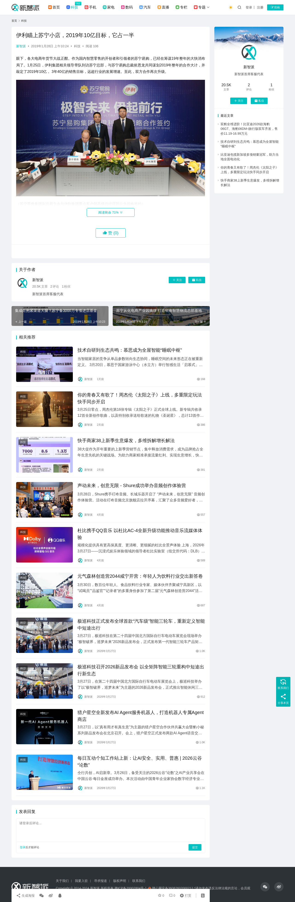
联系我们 (138, 881)
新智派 (21, 46)
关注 (177, 280)
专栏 (181, 7)
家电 (109, 7)
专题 (200, 7)
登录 (249, 7)
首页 (54, 7)
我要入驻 (81, 881)
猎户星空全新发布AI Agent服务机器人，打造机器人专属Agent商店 (140, 716)
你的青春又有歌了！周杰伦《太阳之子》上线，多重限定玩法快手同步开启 (139, 398)
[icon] (265, 886)
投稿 (275, 7)
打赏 (184, 895)
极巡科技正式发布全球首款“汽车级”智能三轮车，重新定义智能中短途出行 (141, 625)
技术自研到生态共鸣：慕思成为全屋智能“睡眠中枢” (129, 350)
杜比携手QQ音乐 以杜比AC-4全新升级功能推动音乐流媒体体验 (139, 534)
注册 (260, 7)
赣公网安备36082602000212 (172, 888)
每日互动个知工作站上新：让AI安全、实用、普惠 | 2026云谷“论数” (139, 762)
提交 (195, 847)
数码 (127, 7)
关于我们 (62, 881)
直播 (163, 7)
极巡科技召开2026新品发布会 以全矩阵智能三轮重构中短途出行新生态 (140, 670)
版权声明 (119, 881)
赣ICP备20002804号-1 (131, 888)
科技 (72, 7)
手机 (90, 7)
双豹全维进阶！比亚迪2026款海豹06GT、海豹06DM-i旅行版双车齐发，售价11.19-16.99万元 (249, 128)
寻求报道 (100, 881)
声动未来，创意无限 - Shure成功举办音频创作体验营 (131, 485)
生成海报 (25, 895)
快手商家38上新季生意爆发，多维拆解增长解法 (126, 440)
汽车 (145, 7)
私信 (196, 280)
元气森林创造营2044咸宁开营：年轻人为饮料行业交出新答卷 (140, 576)
